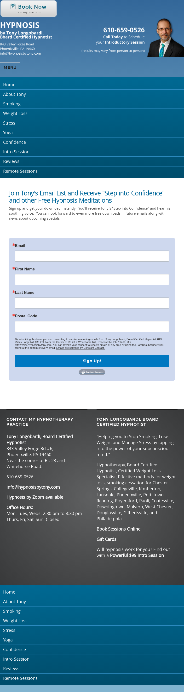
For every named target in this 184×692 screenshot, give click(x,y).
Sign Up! (92, 361)
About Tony (14, 94)
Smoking (12, 104)
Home (9, 84)
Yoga (8, 132)
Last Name (24, 293)
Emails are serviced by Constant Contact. (80, 347)
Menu (10, 67)
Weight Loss (15, 113)
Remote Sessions (20, 171)
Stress (9, 123)
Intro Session (16, 151)
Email (20, 246)
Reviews (11, 161)
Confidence (14, 142)
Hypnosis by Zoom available (34, 497)
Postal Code (26, 316)
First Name (25, 269)
